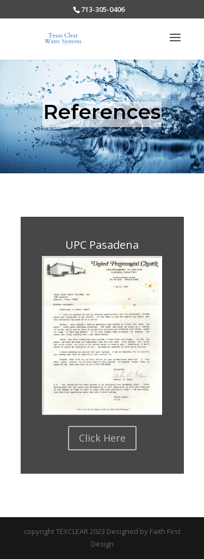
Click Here (102, 437)
